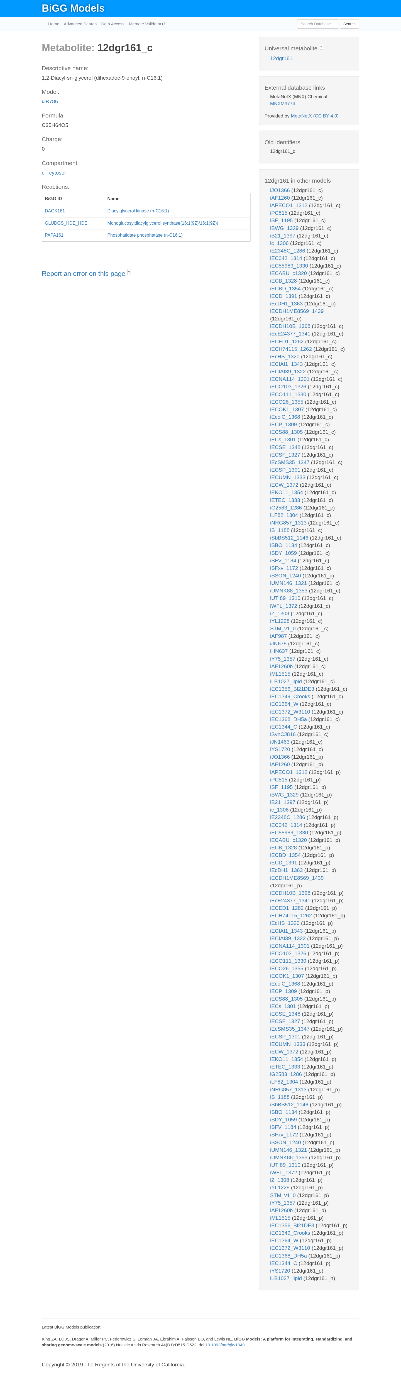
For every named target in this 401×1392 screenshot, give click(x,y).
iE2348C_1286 (288, 251)
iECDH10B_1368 (291, 326)
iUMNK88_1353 (289, 591)
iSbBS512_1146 (290, 538)
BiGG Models (73, 8)
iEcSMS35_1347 (290, 462)
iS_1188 (280, 530)
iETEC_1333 (286, 500)
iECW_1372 (285, 485)
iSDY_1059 (284, 553)
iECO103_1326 (289, 386)
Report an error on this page (84, 273)
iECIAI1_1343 (287, 364)
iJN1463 (280, 742)
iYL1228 (280, 621)
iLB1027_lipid (286, 681)
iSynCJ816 (283, 734)
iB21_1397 (283, 236)
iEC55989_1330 (290, 266)
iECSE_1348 (286, 447)
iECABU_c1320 (289, 273)
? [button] (129, 272)
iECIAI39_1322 (288, 371)
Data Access (112, 23)
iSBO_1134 (284, 545)
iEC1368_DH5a (289, 719)
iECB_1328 (284, 281)
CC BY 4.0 (326, 116)
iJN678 (279, 643)
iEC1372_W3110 (291, 712)
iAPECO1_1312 (289, 205)
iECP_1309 (284, 424)
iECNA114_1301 (290, 379)
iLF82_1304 (285, 515)
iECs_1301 (283, 439)
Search (349, 24)
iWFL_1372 (284, 606)
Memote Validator (146, 23)
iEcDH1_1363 (287, 304)
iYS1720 (281, 749)
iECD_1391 (284, 296)
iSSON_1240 (286, 576)
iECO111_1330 (289, 394)
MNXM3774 (282, 103)
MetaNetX (301, 116)
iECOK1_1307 (287, 409)
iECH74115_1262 (291, 349)
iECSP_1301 (286, 470)
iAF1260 (280, 198)
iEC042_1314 (287, 258)
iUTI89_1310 (286, 598)
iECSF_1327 (286, 455)
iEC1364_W (285, 704)
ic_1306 (280, 243)
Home (53, 23)
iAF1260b (282, 666)
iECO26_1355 (287, 402)
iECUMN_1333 (288, 477)
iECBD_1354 (286, 288)
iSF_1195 (282, 220)
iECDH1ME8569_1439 (297, 311)
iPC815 (279, 213)
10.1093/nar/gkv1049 (225, 1344)
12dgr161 (281, 58)
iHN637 (279, 651)
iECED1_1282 (287, 341)
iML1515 (281, 674)
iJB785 (50, 101)
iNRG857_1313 (289, 523)
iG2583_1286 (286, 508)
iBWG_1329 (285, 228)
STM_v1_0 (283, 628)
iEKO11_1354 (287, 492)
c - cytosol (54, 173)
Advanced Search (80, 23)
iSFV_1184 (284, 560)
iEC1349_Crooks (291, 696)
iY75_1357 (283, 659)
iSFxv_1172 (285, 568)
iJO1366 (280, 190)
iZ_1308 (280, 613)
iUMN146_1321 (289, 583)
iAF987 (279, 636)
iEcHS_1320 (285, 356)
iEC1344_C (284, 727)
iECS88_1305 (287, 432)
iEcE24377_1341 (291, 334)
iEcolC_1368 (286, 417)
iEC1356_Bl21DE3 (293, 689)
